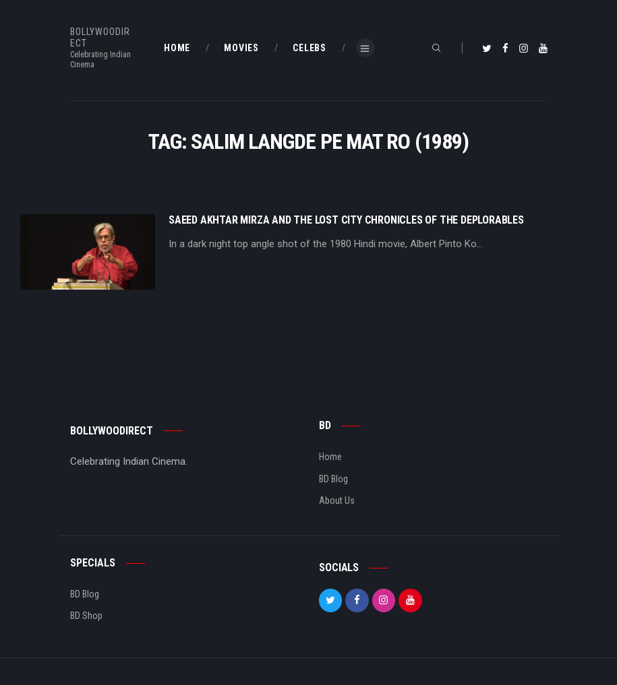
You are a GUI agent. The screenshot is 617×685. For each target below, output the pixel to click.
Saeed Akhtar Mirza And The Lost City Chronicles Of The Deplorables (346, 220)
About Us (337, 500)
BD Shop (86, 615)
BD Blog (333, 479)
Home (330, 456)
